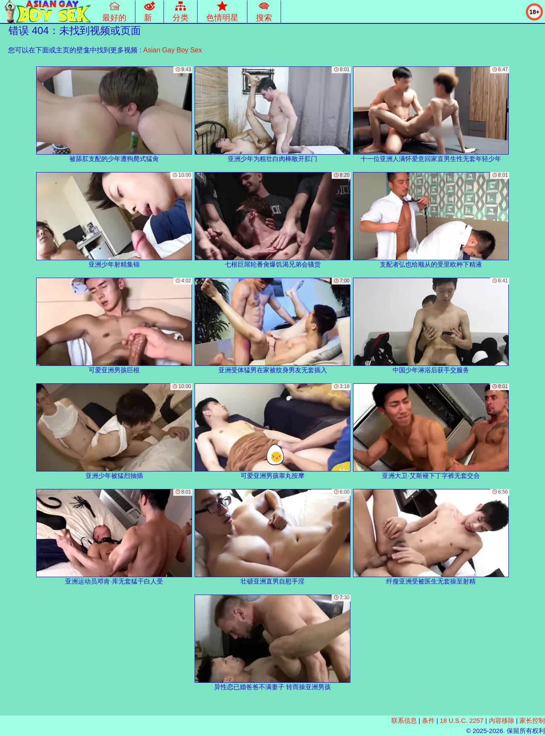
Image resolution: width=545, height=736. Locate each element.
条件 (428, 720)
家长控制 (532, 720)
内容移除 (501, 720)
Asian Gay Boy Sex (172, 50)
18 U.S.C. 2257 (462, 720)
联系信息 (404, 720)
